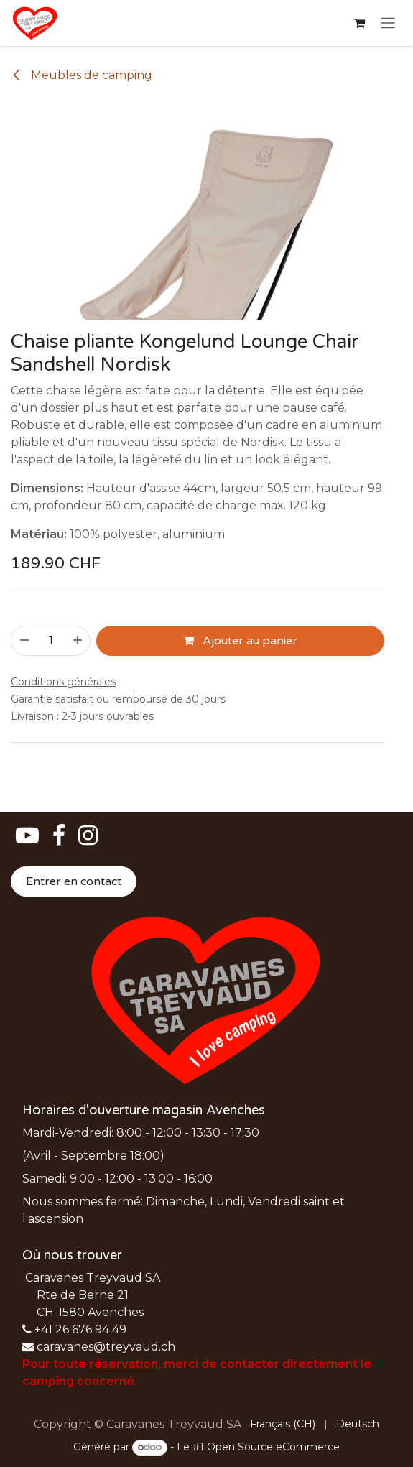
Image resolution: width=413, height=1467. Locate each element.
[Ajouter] (78, 640)
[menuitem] (282, 1424)
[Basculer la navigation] (387, 23)
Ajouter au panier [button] (240, 641)
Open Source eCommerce (273, 1446)
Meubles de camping (81, 75)
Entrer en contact (73, 881)
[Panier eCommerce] (359, 23)
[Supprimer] (23, 640)
